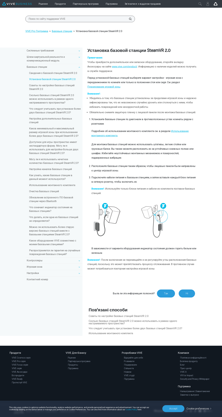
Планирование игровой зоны (103, 86)
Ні (187, 293)
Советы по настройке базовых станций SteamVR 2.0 (51, 87)
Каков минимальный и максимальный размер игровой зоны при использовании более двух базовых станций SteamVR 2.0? (53, 132)
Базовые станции (62, 31)
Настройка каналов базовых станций (50, 169)
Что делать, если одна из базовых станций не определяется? (53, 219)
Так (166, 293)
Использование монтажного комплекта (52, 185)
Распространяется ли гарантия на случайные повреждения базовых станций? (54, 252)
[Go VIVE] (215, 4)
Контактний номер (37, 279)
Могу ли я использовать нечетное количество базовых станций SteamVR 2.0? (54, 161)
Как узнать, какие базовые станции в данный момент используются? (50, 177)
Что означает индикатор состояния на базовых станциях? (50, 209)
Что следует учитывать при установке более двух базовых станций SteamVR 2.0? (55, 110)
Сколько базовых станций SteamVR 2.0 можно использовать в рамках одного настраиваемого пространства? (51, 99)
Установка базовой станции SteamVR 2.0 (52, 79)
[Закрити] (200, 4)
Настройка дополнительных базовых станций (50, 120)
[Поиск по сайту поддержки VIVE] (128, 19)
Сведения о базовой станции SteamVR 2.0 (53, 73)
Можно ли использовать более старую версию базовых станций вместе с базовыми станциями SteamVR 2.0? (51, 231)
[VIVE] (17, 4)
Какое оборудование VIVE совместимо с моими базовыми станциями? (52, 242)
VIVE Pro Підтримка (36, 31)
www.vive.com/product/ (124, 66)
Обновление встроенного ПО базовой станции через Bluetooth (51, 199)
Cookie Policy (131, 410)
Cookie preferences (198, 408)
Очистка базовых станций (44, 191)
